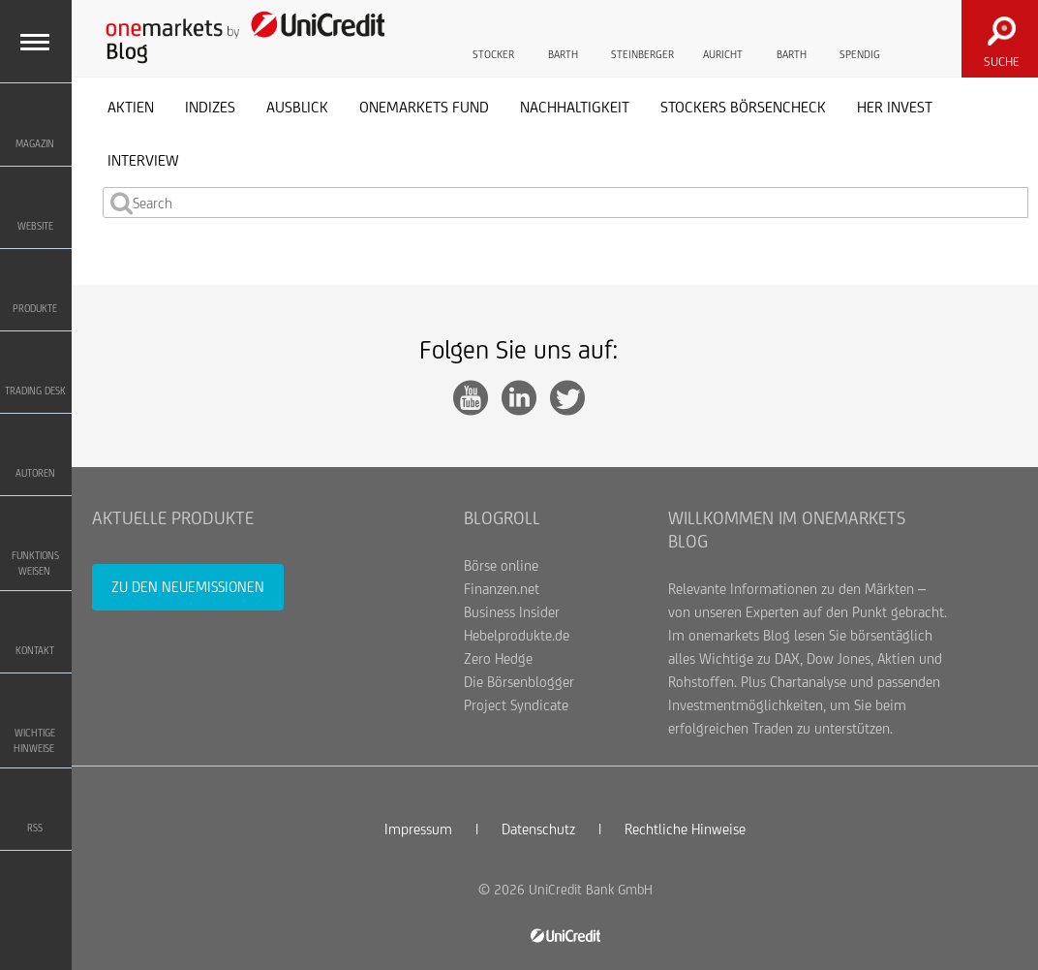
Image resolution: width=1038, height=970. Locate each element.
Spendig (860, 36)
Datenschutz (538, 829)
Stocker (493, 36)
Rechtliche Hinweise (685, 829)
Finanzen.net (501, 588)
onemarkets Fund (424, 107)
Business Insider (512, 612)
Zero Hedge (498, 658)
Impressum (418, 829)
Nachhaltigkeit (574, 107)
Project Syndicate (516, 705)
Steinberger (642, 36)
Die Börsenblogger (519, 681)
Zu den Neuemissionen (187, 587)
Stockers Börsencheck (743, 107)
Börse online (501, 565)
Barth (562, 36)
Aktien (130, 107)
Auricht (723, 36)
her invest (894, 107)
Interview (143, 160)
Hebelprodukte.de (516, 635)
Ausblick (297, 107)
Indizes (210, 107)
